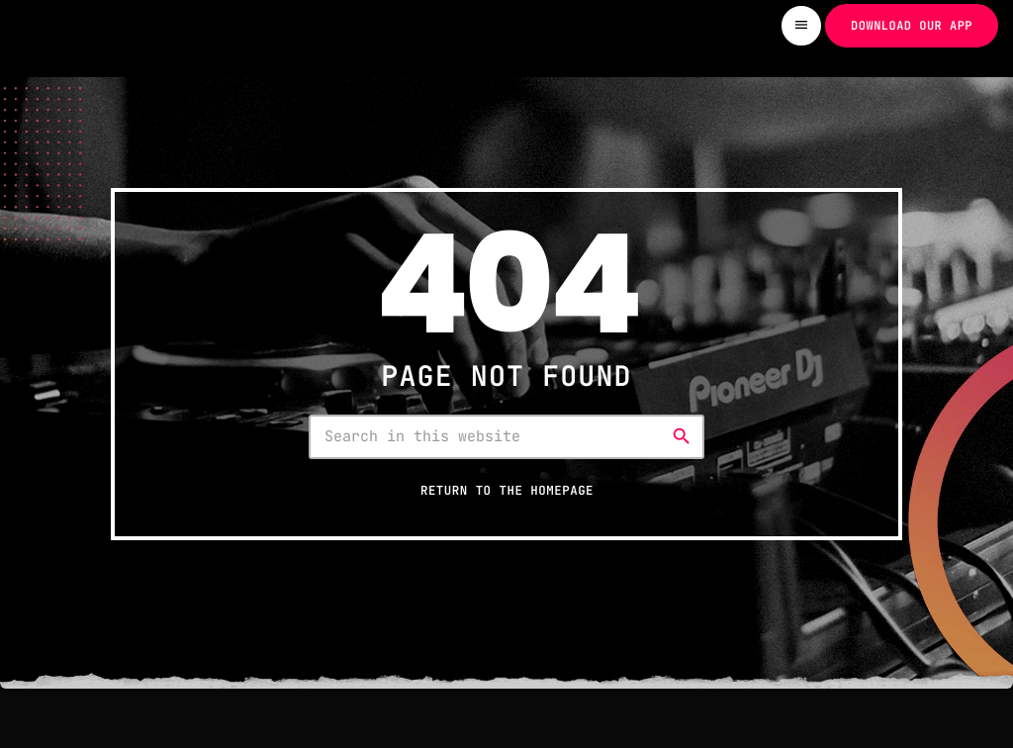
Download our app (911, 26)
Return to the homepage (507, 490)
